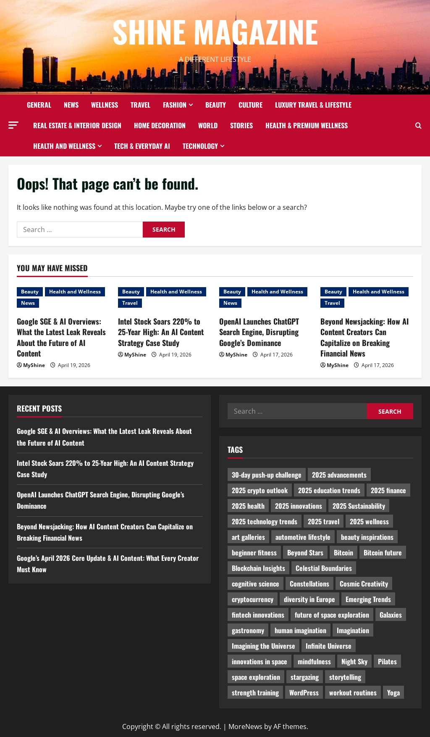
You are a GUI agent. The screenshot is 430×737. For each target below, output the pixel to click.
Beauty (215, 105)
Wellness (104, 105)
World (208, 125)
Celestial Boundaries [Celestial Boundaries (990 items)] (324, 568)
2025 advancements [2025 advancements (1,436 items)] (339, 475)
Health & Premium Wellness (306, 125)
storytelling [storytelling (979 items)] (345, 677)
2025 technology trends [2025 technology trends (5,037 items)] (264, 521)
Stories (241, 125)
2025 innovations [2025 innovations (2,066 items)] (298, 506)
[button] (13, 125)
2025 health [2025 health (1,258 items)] (248, 506)
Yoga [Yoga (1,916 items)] (393, 692)
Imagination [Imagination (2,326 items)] (353, 630)
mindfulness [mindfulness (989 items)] (314, 661)
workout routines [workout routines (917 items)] (353, 692)
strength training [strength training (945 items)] (255, 692)
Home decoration (160, 125)
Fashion (174, 105)
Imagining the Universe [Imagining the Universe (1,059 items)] (263, 646)
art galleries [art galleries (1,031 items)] (248, 537)
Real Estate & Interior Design (77, 125)
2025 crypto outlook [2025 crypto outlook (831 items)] (260, 490)
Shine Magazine (215, 30)
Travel (140, 105)
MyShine (34, 365)
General (39, 105)
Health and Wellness (64, 146)
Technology (200, 146)
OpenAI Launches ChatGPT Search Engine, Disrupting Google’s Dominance (259, 332)
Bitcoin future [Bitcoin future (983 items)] (383, 552)
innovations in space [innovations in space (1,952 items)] (259, 661)
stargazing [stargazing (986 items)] (305, 677)
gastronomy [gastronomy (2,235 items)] (248, 630)
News (71, 105)
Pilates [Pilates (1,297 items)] (387, 661)
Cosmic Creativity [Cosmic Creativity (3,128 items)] (364, 584)
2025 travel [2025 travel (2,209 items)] (323, 521)
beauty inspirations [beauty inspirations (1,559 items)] (367, 537)
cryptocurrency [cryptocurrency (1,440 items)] (252, 599)
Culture (250, 105)
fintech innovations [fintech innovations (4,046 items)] (258, 615)
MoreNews (245, 726)
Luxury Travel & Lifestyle (313, 105)
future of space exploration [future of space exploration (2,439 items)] (332, 615)
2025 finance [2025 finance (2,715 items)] (388, 490)
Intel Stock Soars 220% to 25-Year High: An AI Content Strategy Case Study (161, 332)
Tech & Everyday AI (142, 146)
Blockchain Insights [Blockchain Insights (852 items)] (258, 568)
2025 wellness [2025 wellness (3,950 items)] (369, 521)
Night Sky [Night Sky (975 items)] (354, 661)
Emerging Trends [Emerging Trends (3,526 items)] (368, 599)
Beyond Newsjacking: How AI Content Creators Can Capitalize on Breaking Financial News (364, 337)
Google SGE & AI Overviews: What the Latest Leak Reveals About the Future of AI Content (61, 337)
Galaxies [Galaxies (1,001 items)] (391, 615)
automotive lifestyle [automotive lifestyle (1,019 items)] (302, 537)
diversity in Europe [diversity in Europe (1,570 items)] (309, 599)
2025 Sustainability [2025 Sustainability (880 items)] (359, 506)
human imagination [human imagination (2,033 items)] (300, 630)
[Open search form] (418, 125)
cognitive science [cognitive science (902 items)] (255, 584)
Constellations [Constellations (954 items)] (309, 584)
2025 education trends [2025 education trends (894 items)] (329, 490)
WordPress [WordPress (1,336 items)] (304, 692)
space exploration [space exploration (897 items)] (256, 677)
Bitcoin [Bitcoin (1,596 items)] (343, 552)
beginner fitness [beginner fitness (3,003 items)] (254, 552)
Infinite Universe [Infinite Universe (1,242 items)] (328, 646)
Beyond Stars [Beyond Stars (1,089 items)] (305, 552)
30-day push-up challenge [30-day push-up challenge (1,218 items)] (267, 475)
